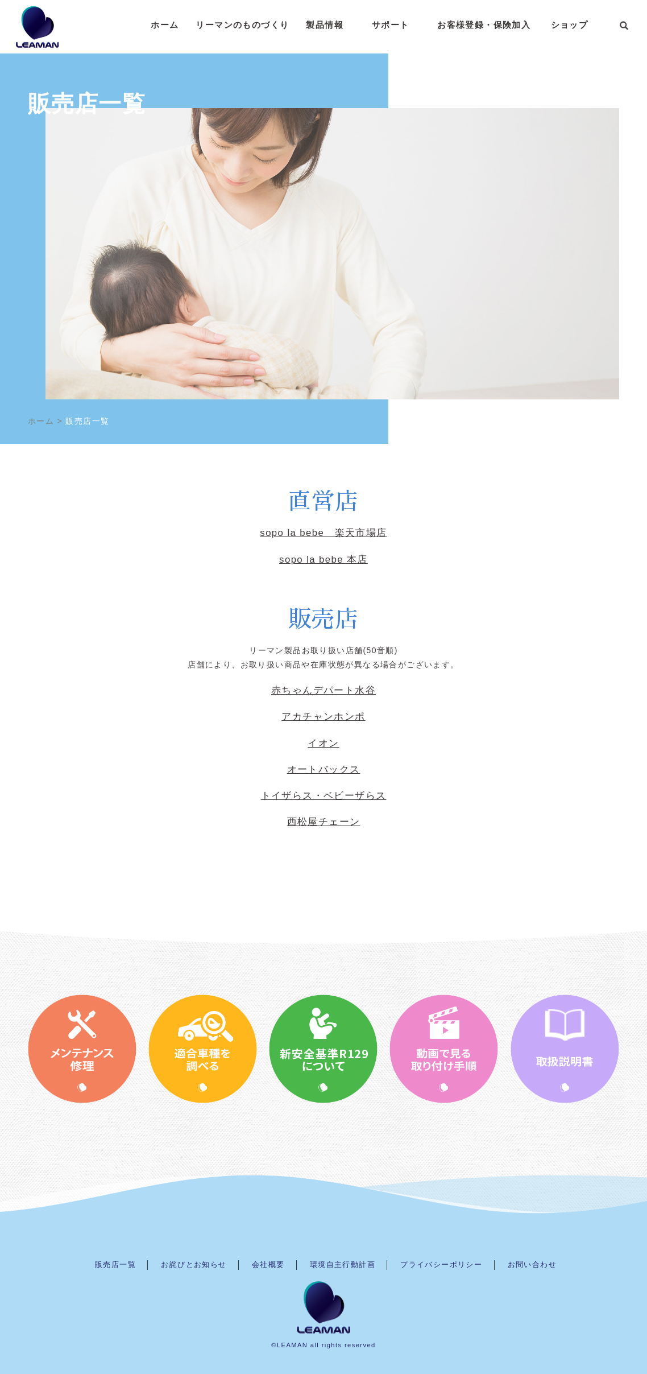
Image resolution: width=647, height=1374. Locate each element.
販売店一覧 (115, 1265)
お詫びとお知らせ (193, 1265)
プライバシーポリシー (441, 1265)
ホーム (165, 25)
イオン (323, 743)
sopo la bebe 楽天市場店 (323, 532)
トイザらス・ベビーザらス (324, 795)
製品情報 (324, 25)
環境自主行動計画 (342, 1265)
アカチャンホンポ (323, 716)
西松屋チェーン (323, 821)
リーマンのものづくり (242, 25)
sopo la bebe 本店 (323, 559)
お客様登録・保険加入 (483, 25)
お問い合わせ (532, 1265)
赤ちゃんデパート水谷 (323, 690)
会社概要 (268, 1265)
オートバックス (323, 769)
